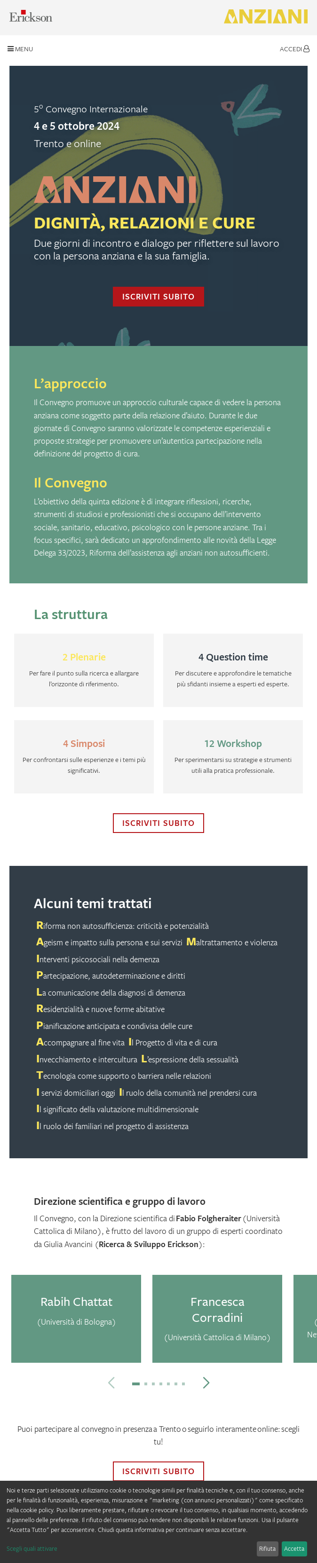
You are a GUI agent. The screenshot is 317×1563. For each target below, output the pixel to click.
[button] (136, 1383)
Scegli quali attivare (32, 1548)
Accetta (294, 1548)
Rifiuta (267, 1548)
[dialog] (158, 1522)
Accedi (294, 48)
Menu (20, 48)
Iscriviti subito (158, 296)
